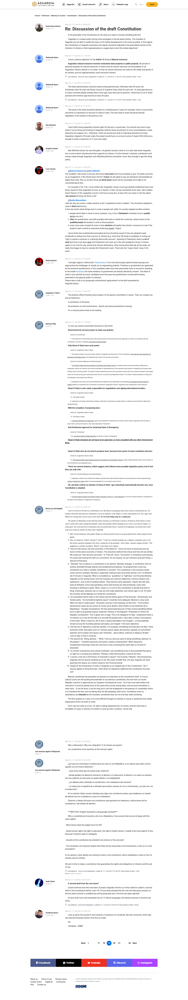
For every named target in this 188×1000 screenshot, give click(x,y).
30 (130, 943)
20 (114, 943)
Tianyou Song (82, 871)
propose (80, 271)
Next (135, 943)
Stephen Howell (52, 148)
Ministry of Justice (58, 16)
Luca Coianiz (51, 169)
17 (99, 943)
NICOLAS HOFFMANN (54, 509)
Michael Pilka (51, 324)
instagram (146, 963)
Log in (152, 5)
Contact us (41, 985)
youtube (95, 963)
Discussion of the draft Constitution (92, 16)
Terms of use (46, 979)
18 (104, 943)
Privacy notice (61, 979)
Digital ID (49, 982)
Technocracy (100, 262)
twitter (70, 963)
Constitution (72, 16)
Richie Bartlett (51, 260)
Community (60, 982)
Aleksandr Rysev (52, 57)
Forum (37, 16)
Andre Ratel (50, 881)
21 (119, 943)
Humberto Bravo (52, 913)
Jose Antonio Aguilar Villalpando (47, 751)
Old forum (45, 16)
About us (34, 979)
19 (109, 943)
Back (83, 943)
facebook (44, 963)
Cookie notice (36, 982)
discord (121, 963)
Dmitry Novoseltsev (53, 26)
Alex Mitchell (51, 125)
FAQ (32, 985)
